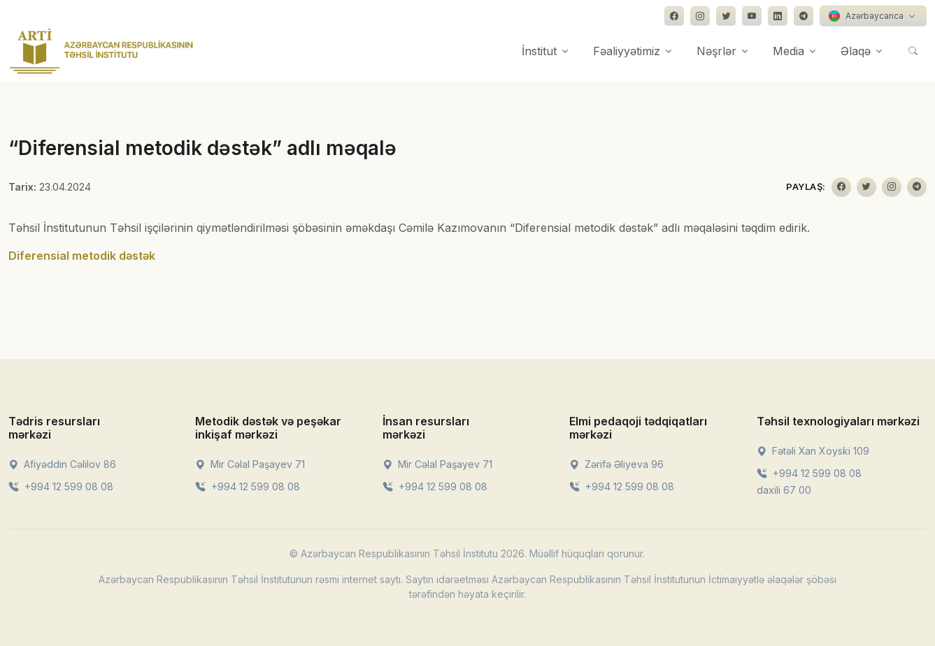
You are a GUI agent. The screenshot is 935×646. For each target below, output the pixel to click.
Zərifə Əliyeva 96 (616, 464)
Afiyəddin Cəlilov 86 (62, 464)
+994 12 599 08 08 (60, 486)
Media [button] (788, 51)
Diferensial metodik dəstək (81, 256)
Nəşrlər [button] (716, 51)
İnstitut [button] (539, 51)
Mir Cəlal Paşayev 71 (250, 464)
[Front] (101, 51)
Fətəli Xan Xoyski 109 (813, 451)
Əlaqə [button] (856, 51)
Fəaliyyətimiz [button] (626, 51)
